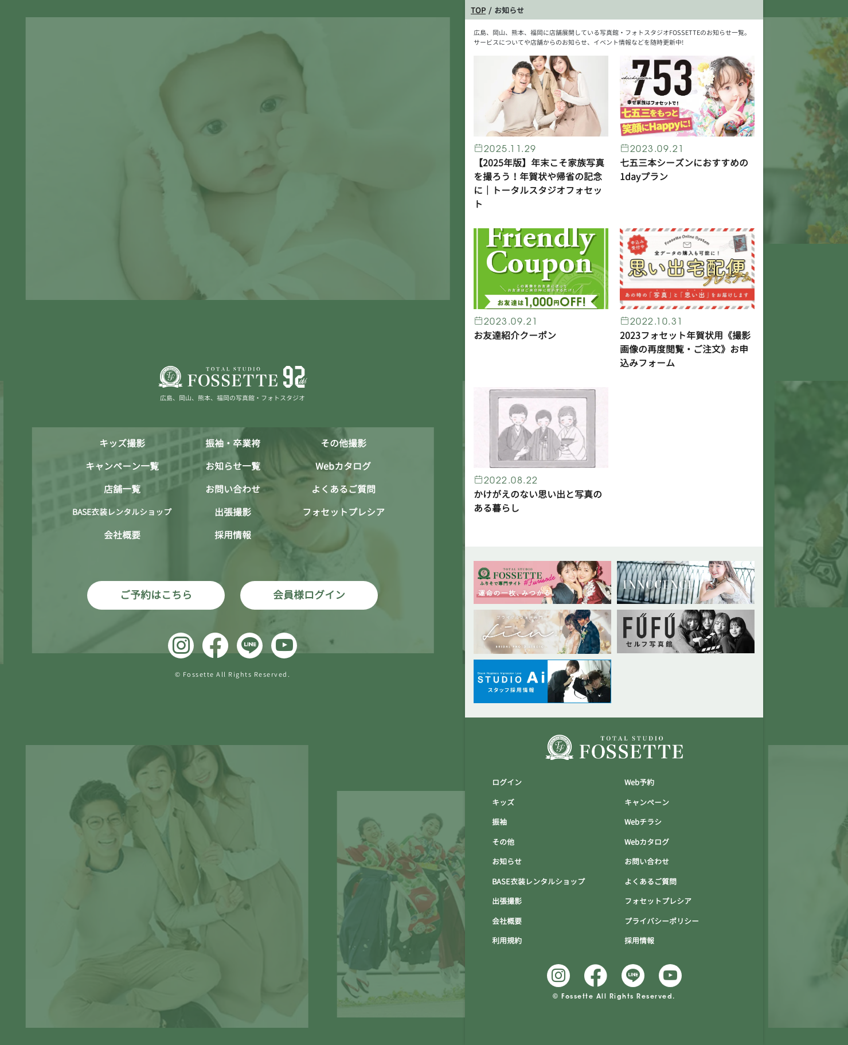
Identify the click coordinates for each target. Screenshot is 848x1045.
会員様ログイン (309, 595)
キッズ (503, 802)
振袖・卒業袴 (232, 443)
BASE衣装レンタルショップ (538, 881)
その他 (503, 842)
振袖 (499, 822)
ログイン (507, 782)
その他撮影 (343, 443)
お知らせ (507, 861)
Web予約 (639, 782)
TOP (478, 10)
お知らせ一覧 (232, 466)
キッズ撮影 (122, 443)
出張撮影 (232, 512)
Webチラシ (643, 822)
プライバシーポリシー (661, 921)
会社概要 (122, 535)
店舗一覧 (122, 489)
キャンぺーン (646, 802)
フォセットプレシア (343, 512)
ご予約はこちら (156, 595)
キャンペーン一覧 (122, 466)
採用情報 (232, 535)
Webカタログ (343, 466)
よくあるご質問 (343, 489)
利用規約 (507, 940)
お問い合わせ (232, 489)
